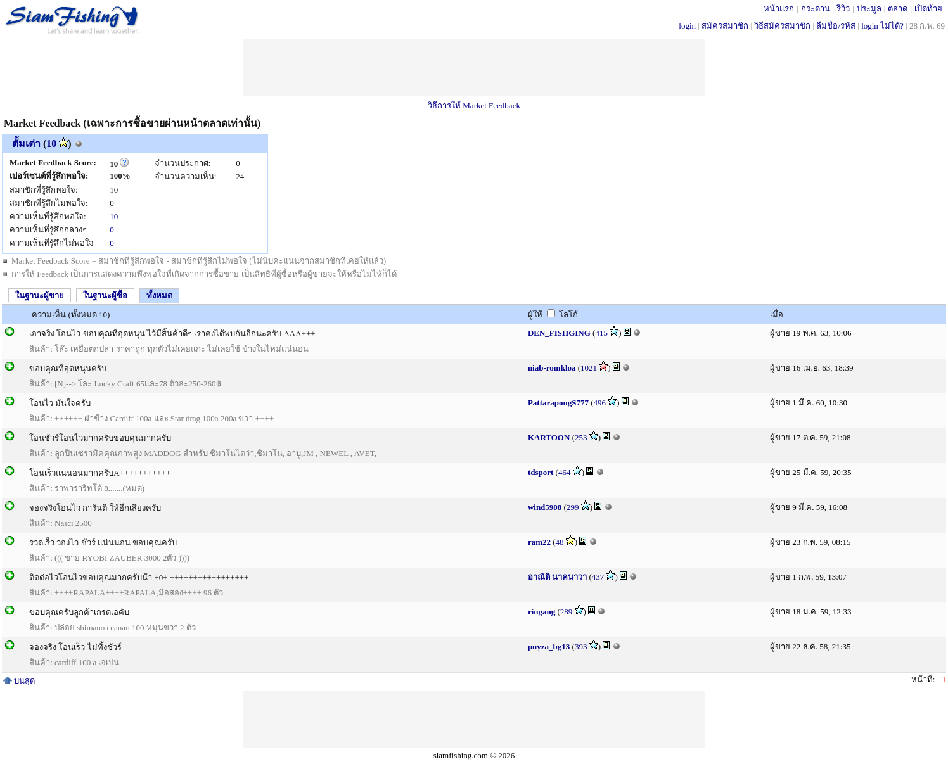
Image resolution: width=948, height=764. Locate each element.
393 (581, 646)
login (687, 25)
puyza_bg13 (549, 646)
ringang (541, 611)
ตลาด (897, 8)
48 (560, 542)
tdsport (540, 472)
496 (600, 402)
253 (581, 437)
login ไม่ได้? (882, 25)
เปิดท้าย (928, 8)
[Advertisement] (474, 67)
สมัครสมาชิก (724, 25)
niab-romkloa (552, 367)
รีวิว (843, 8)
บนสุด (19, 680)
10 (51, 143)
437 (598, 577)
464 (564, 472)
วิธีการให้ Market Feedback (474, 105)
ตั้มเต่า (26, 143)
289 (566, 611)
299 (573, 507)
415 (601, 333)
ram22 (539, 542)
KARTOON (549, 437)
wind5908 (544, 507)
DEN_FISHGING (559, 333)
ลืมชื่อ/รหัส (835, 25)
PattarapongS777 (558, 402)
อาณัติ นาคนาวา (557, 577)
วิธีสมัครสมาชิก (782, 25)
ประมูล (869, 8)
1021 (588, 367)
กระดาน (815, 8)
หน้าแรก (779, 8)
